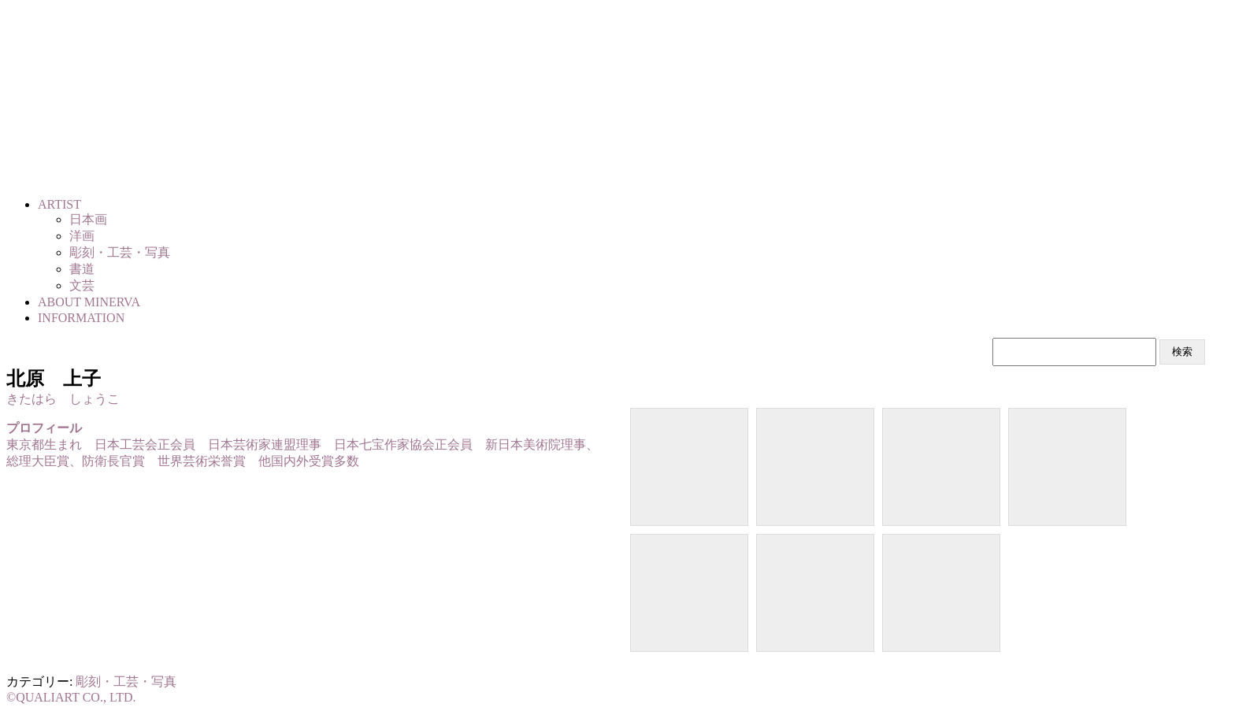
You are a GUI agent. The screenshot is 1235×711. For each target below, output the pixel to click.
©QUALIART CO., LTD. (71, 697)
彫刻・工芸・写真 (126, 681)
